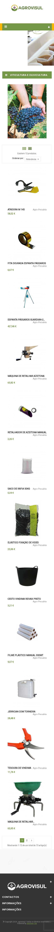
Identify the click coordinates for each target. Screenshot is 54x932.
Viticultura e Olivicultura (28, 75)
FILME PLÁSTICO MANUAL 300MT (25, 655)
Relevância (32, 159)
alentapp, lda (32, 923)
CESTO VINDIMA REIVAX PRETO (24, 599)
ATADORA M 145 (16, 209)
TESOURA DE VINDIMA (19, 768)
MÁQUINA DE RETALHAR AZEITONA (26, 376)
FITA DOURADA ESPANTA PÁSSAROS (27, 263)
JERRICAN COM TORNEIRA (21, 711)
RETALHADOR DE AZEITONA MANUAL (27, 432)
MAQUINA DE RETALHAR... (21, 822)
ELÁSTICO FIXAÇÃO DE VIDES (23, 542)
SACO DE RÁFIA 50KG (19, 489)
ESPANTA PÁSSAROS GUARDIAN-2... (26, 319)
